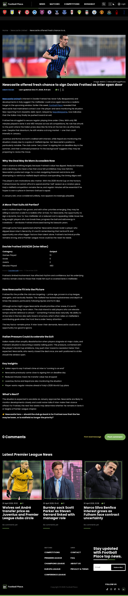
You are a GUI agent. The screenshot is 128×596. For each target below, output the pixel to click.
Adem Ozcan (8, 90)
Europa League (52, 569)
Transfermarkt (13, 271)
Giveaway (89, 4)
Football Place (56, 105)
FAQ (73, 558)
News (42, 4)
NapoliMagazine (60, 112)
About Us (76, 563)
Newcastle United (19, 30)
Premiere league (53, 558)
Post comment (115, 436)
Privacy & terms (80, 569)
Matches (55, 4)
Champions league (54, 563)
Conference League (55, 574)
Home (5, 30)
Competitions (71, 4)
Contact (76, 552)
